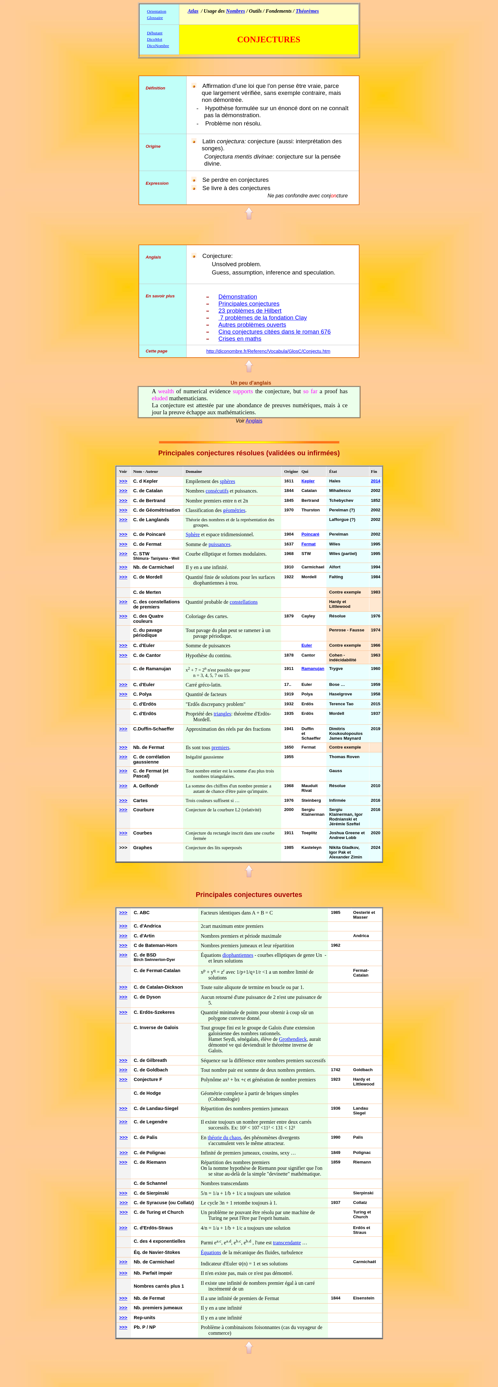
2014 (376, 481)
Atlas (193, 11)
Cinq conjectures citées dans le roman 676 (274, 331)
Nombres (235, 11)
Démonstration (237, 296)
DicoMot (154, 39)
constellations (244, 602)
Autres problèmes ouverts (252, 324)
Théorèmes (307, 11)
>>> (123, 481)
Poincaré (310, 534)
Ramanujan (313, 668)
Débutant (154, 33)
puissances (219, 544)
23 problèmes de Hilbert (249, 310)
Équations (211, 1252)
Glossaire (155, 17)
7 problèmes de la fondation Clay (262, 317)
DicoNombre (158, 45)
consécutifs (217, 491)
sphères (227, 481)
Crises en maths (239, 338)
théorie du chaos (224, 1137)
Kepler (308, 481)
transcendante (287, 1242)
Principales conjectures (249, 303)
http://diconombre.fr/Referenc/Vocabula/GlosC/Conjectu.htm (268, 351)
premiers (220, 747)
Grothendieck (293, 1039)
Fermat (309, 544)
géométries (234, 510)
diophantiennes (238, 955)
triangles (222, 713)
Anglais (253, 420)
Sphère (193, 534)
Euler (307, 645)
